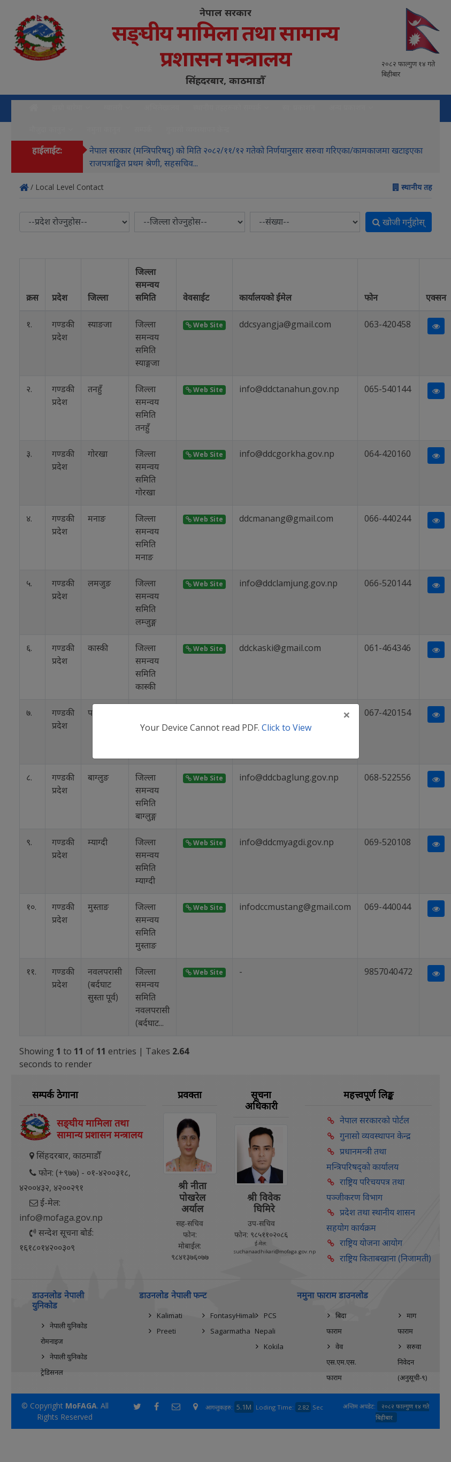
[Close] (346, 715)
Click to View (286, 727)
